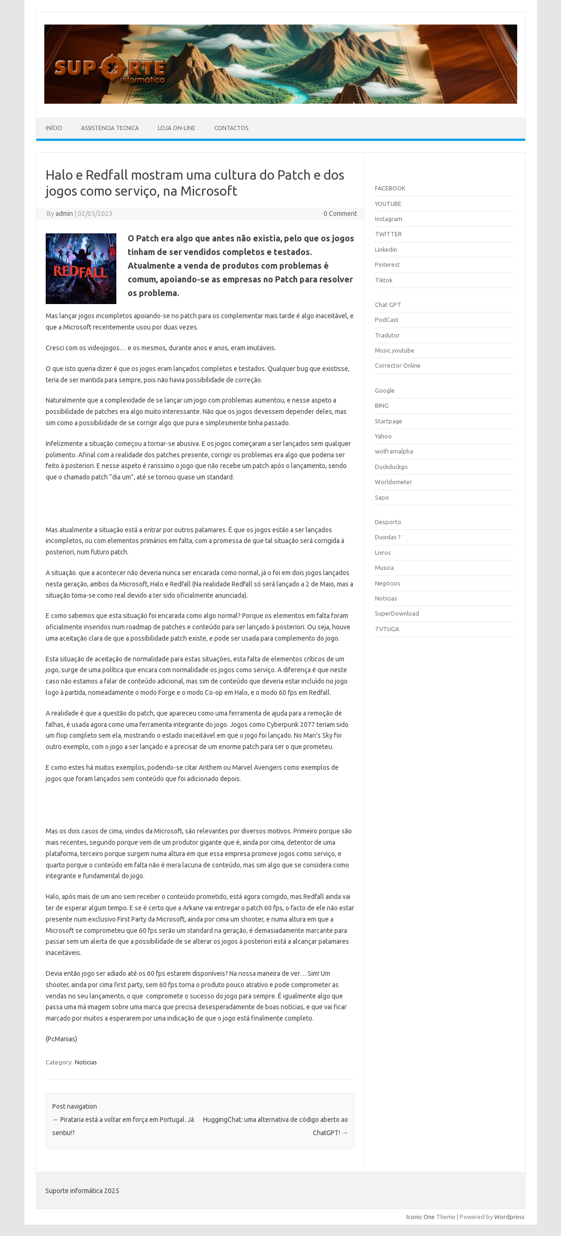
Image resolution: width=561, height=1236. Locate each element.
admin (64, 213)
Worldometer (393, 481)
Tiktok (383, 280)
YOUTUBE (388, 203)
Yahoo (383, 436)
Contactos (231, 128)
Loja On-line (176, 128)
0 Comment (340, 213)
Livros (383, 552)
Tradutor (387, 335)
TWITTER (388, 234)
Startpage (388, 421)
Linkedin (386, 249)
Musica (384, 567)
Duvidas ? (388, 537)
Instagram (388, 218)
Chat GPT (388, 304)
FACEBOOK (390, 188)
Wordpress (509, 1216)
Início (54, 128)
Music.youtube (395, 350)
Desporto (388, 522)
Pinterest (387, 264)
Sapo (382, 497)
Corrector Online (398, 365)
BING (382, 405)
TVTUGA (387, 629)
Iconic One (421, 1216)
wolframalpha (394, 451)
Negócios (387, 583)
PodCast (386, 319)
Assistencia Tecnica (110, 128)
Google (385, 390)
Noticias (86, 1062)
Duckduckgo (391, 466)
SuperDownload (397, 613)
